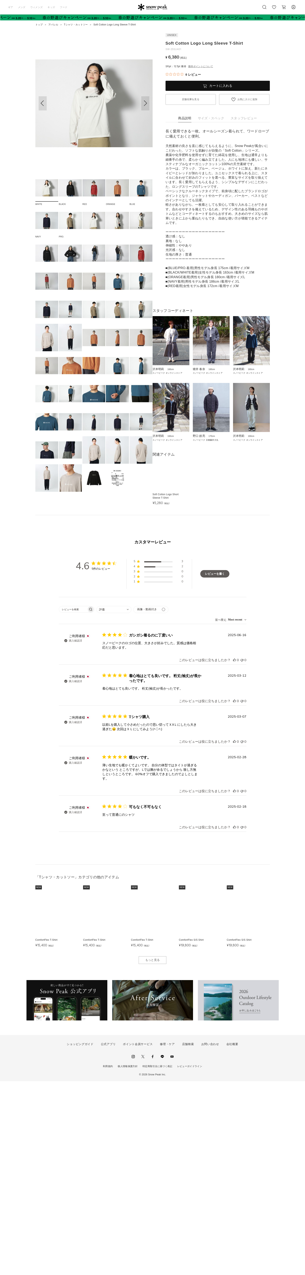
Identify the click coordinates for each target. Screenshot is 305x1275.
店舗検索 (188, 1237)
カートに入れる (220, 85)
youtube (172, 1250)
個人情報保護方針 (128, 1260)
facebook (152, 1250)
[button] (145, 103)
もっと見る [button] (152, 1153)
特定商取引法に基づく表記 (157, 1260)
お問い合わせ (210, 1237)
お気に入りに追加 (247, 99)
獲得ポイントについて (200, 66)
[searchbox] (73, 803)
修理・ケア (167, 1237)
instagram (133, 1250)
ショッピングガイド (80, 1237)
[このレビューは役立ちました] (234, 853)
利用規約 (108, 1260)
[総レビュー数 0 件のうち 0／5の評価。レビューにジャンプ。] (183, 74)
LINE (162, 1250)
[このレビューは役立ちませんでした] (242, 853)
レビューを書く (215, 767)
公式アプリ (108, 1237)
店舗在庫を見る (190, 99)
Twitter (143, 1250)
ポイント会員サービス (138, 1237)
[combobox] (113, 803)
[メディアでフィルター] (150, 803)
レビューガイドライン (189, 1260)
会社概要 (232, 1237)
